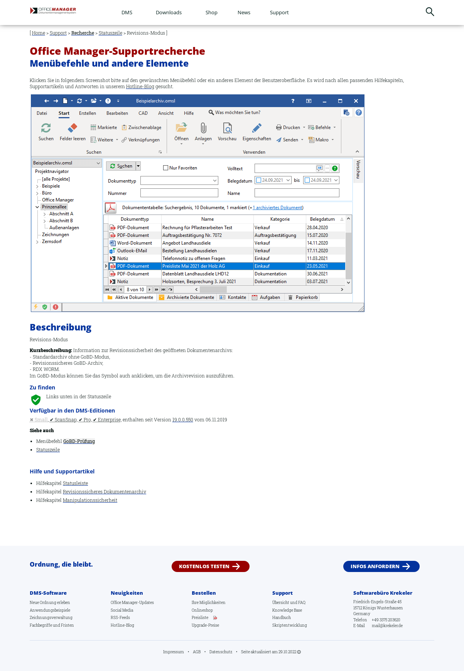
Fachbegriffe (41, 625)
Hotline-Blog (140, 86)
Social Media (122, 610)
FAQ (301, 602)
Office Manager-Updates (132, 602)
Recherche (82, 33)
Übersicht (280, 602)
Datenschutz (220, 651)
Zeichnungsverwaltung (51, 617)
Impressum (173, 651)
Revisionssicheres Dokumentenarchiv (104, 492)
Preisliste (200, 617)
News (244, 12)
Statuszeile (110, 33)
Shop (212, 12)
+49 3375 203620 (386, 619)
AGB (197, 651)
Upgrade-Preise (205, 625)
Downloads (169, 12)
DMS (126, 12)
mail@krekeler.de (387, 625)
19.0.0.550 (182, 420)
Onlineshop (202, 610)
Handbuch (281, 617)
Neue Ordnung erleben (50, 602)
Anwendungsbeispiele (50, 610)
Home (38, 33)
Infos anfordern (375, 566)
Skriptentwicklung (289, 625)
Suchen (430, 11)
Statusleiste (75, 483)
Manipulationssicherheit (90, 500)
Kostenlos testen (204, 566)
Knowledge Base (287, 610)
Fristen (67, 625)
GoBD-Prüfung (79, 441)
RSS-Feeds (120, 617)
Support (279, 12)
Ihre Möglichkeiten (209, 602)
